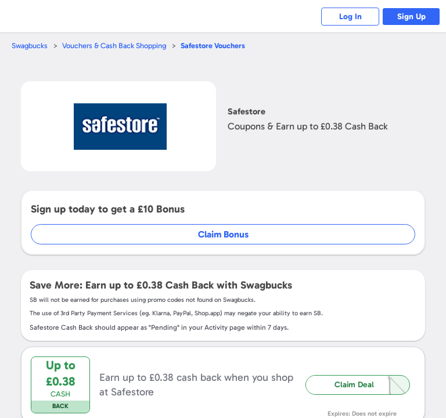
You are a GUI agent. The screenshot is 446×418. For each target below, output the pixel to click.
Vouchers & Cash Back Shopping (114, 45)
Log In (350, 16)
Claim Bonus (223, 234)
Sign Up (411, 16)
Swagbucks (30, 45)
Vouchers (213, 45)
